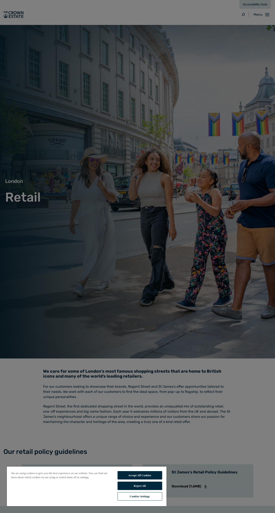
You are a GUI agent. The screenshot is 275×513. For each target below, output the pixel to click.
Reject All (140, 485)
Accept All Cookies (139, 475)
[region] (86, 486)
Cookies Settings (140, 496)
